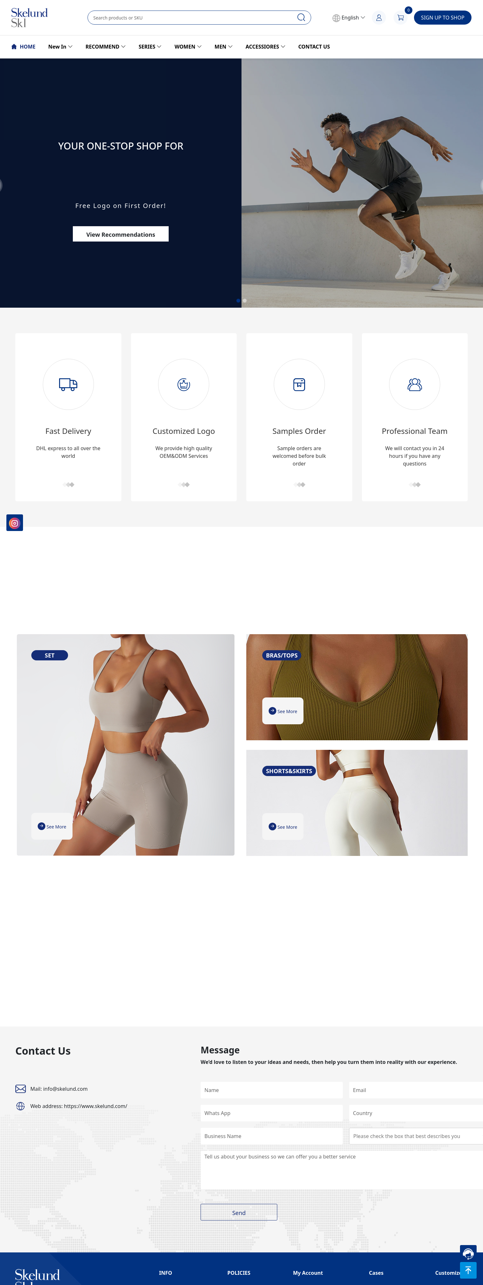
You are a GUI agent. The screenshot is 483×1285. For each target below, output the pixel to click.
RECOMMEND (106, 46)
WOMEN (188, 46)
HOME (23, 46)
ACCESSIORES (266, 46)
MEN (224, 46)
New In (60, 46)
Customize (448, 1272)
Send (239, 1213)
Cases (376, 1272)
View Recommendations (120, 234)
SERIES (150, 46)
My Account (308, 1272)
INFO (165, 1272)
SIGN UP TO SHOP (442, 17)
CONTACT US (314, 46)
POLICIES (238, 1272)
